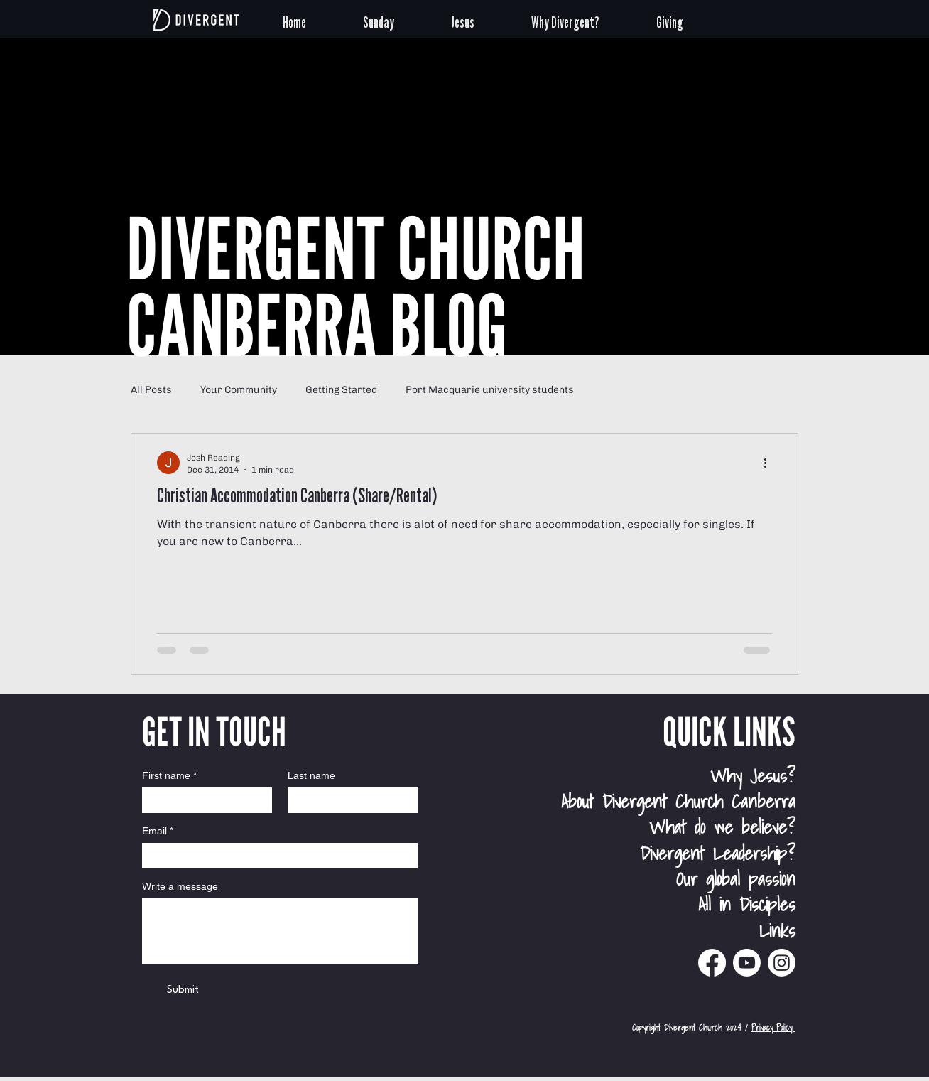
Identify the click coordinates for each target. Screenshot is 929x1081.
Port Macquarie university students (490, 390)
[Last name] (348, 800)
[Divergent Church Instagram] (781, 963)
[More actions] (769, 462)
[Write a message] (280, 931)
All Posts (151, 390)
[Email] (275, 855)
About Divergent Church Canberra (678, 801)
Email (157, 831)
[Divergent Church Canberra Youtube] (747, 963)
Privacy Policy (773, 1027)
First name (169, 776)
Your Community (238, 390)
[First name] (203, 800)
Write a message (180, 886)
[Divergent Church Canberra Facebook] (712, 963)
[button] (396, 20)
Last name (311, 775)
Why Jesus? (752, 775)
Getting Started (341, 390)
